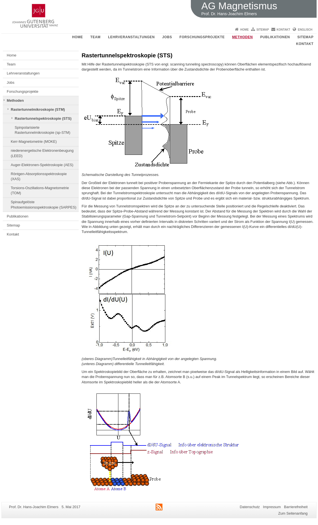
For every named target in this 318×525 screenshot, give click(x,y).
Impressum (272, 507)
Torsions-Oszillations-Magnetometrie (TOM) (40, 190)
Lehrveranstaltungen (131, 37)
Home (244, 29)
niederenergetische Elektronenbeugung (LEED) (42, 153)
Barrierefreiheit (296, 507)
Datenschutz (250, 507)
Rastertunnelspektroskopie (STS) (43, 118)
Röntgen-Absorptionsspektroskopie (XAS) (39, 176)
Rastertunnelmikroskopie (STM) (38, 109)
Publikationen (275, 37)
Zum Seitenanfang (293, 513)
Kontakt (283, 29)
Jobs (167, 37)
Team (95, 37)
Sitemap (262, 29)
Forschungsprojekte (202, 37)
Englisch (305, 29)
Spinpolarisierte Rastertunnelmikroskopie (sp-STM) (42, 130)
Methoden (242, 37)
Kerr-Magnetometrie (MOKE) (34, 141)
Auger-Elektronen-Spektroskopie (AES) (42, 165)
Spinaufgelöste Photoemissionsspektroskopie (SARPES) (43, 204)
